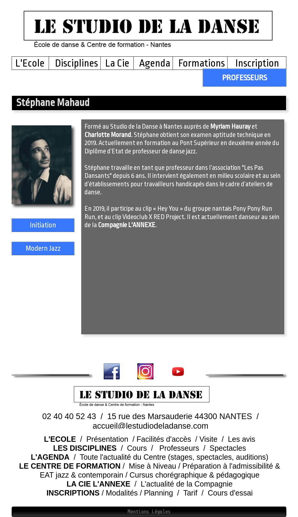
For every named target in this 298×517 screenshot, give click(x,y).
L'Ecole (31, 63)
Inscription (256, 63)
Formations (201, 63)
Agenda (154, 63)
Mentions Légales (149, 512)
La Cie (117, 63)
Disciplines (76, 63)
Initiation (43, 225)
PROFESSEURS (244, 77)
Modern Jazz (43, 248)
